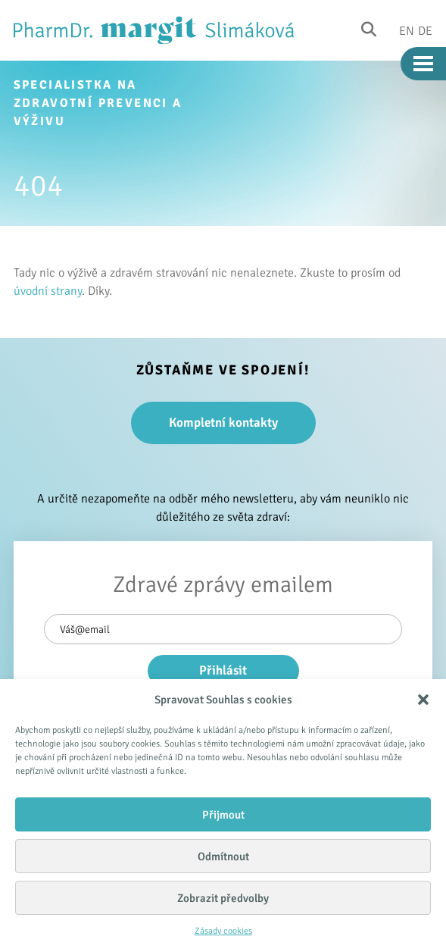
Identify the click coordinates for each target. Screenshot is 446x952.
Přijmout (223, 815)
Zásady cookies (223, 931)
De (425, 30)
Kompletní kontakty (223, 423)
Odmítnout (223, 856)
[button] (423, 699)
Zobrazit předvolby (223, 898)
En (406, 30)
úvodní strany (48, 291)
